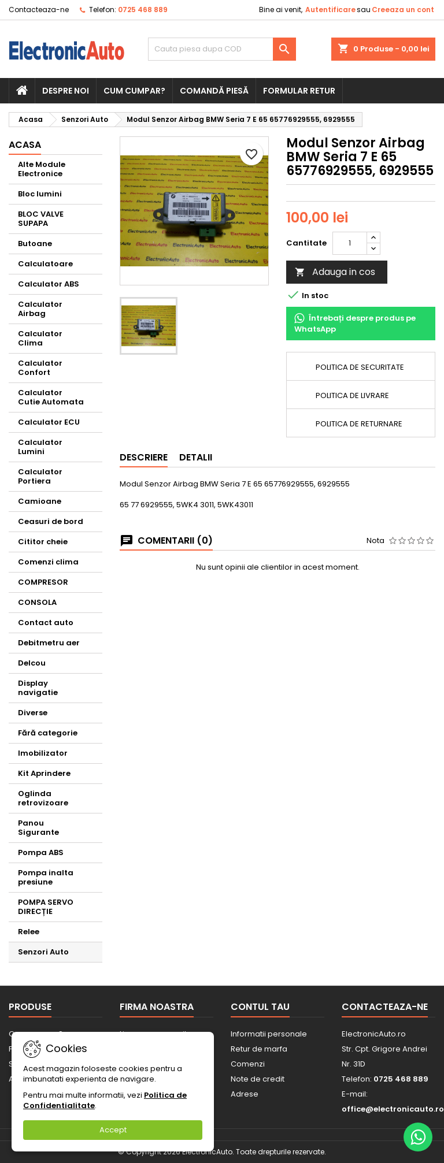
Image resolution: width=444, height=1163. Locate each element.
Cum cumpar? (134, 90)
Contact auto (45, 622)
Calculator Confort (40, 368)
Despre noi (65, 90)
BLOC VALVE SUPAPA (41, 219)
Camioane (39, 501)
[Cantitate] (349, 243)
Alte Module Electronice (41, 169)
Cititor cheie (43, 541)
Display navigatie (38, 688)
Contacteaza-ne (39, 9)
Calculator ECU (49, 422)
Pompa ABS (41, 852)
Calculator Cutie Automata (51, 397)
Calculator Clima (40, 338)
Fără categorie (47, 732)
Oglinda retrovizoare (43, 798)
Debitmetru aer (49, 642)
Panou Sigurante (38, 828)
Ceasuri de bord (50, 521)
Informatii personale (269, 1033)
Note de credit (257, 1078)
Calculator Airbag (40, 309)
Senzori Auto (43, 951)
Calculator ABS (48, 283)
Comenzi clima (48, 561)
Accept (113, 1129)
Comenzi (248, 1063)
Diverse (32, 712)
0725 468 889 (143, 9)
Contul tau (260, 1006)
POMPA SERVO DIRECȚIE (45, 907)
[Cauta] (222, 49)
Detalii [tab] (195, 457)
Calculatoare (45, 263)
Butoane (35, 243)
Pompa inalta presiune (45, 877)
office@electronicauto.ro (393, 1108)
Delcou (32, 662)
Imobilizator (43, 753)
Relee (28, 931)
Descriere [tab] (144, 457)
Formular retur (299, 90)
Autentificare (330, 9)
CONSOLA (37, 602)
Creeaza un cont (403, 9)
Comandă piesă (214, 90)
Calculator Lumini (40, 447)
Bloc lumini (40, 193)
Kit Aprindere (44, 773)
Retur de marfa (259, 1048)
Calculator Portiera (40, 476)
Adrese (244, 1093)
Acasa (25, 144)
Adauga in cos (335, 271)
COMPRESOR (43, 582)
